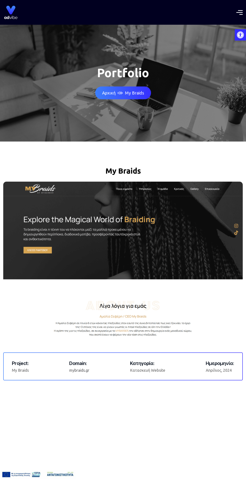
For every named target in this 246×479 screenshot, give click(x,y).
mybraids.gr (79, 370)
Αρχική (112, 92)
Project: (20, 363)
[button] (240, 35)
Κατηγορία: (142, 363)
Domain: (78, 363)
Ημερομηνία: (220, 363)
